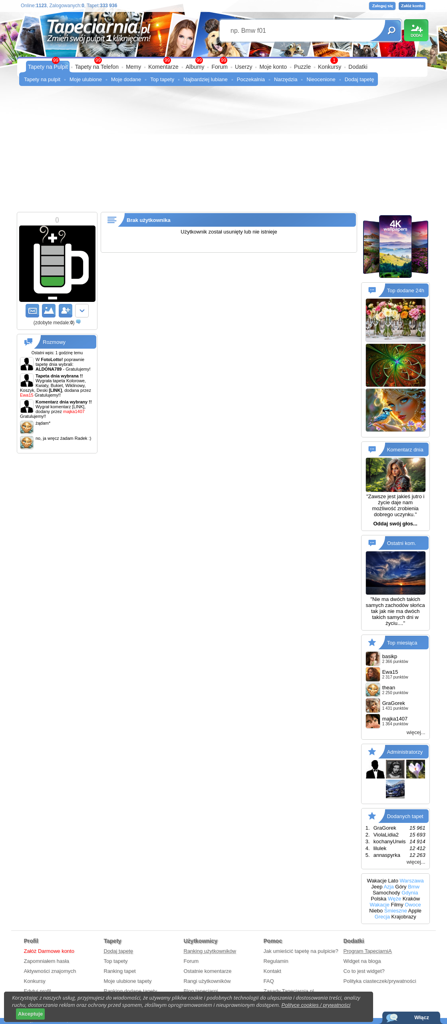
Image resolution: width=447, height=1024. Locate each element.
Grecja (382, 917)
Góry (400, 887)
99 (223, 60)
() (54, 322)
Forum (219, 67)
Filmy (397, 905)
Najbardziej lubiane (205, 79)
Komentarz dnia (405, 450)
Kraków (411, 899)
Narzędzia (286, 79)
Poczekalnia (251, 79)
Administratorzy (405, 752)
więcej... (416, 732)
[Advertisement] (223, 152)
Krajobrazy (403, 917)
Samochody (386, 893)
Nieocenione (320, 79)
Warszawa (412, 881)
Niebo (376, 911)
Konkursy (329, 67)
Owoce (413, 905)
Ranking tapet (120, 971)
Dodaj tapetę (359, 79)
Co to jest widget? (364, 971)
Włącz (421, 1017)
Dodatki (357, 67)
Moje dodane (126, 79)
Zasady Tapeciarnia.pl (289, 991)
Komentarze (163, 67)
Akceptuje (30, 1014)
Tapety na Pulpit (48, 67)
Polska (378, 899)
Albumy (195, 67)
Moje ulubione (86, 79)
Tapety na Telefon (97, 67)
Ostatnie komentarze (208, 971)
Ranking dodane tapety (130, 991)
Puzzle (302, 67)
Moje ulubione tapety (128, 981)
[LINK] (78, 406)
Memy (133, 67)
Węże (394, 899)
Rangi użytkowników (207, 981)
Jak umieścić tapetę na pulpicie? (301, 951)
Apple (414, 911)
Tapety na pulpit (42, 79)
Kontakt (272, 971)
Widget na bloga (362, 961)
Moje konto (272, 67)
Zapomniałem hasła (46, 961)
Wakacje (377, 881)
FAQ (269, 981)
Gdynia (409, 893)
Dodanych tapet (405, 816)
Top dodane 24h (405, 290)
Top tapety (162, 79)
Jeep (376, 887)
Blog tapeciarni (201, 991)
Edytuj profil (37, 991)
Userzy (243, 67)
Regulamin (276, 961)
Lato (393, 881)
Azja (388, 887)
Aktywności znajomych (50, 971)
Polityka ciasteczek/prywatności (380, 981)
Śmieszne (395, 911)
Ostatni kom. (401, 543)
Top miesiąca (402, 642)
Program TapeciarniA (368, 951)
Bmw (413, 887)
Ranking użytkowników (210, 951)
